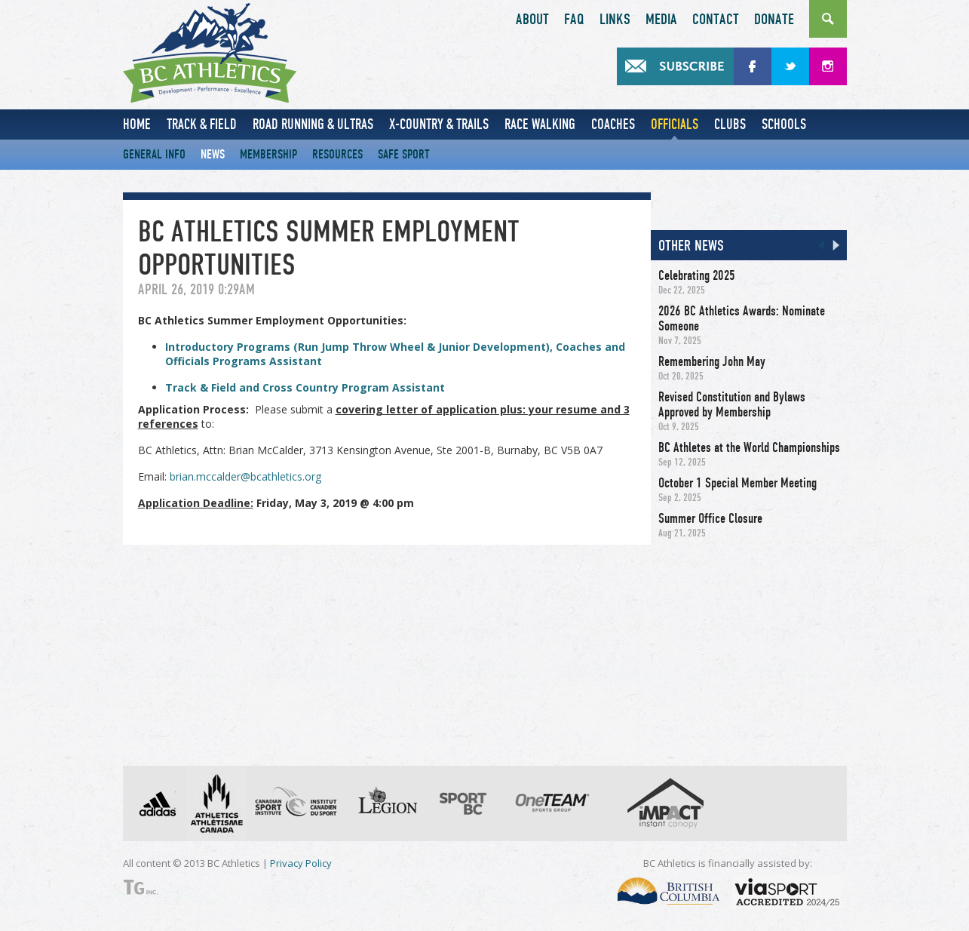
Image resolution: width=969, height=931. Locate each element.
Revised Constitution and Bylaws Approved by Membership (731, 404)
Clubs (730, 124)
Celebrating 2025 (696, 275)
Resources (337, 154)
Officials (674, 124)
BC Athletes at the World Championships (749, 447)
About (532, 19)
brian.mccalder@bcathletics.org (245, 476)
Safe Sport (404, 154)
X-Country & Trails (439, 124)
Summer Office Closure (710, 518)
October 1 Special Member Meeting (737, 482)
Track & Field (202, 124)
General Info (154, 154)
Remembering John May (711, 361)
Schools (784, 124)
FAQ (574, 19)
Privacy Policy (301, 863)
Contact (715, 19)
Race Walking (539, 124)
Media (661, 19)
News (213, 154)
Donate (774, 19)
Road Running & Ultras (313, 124)
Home (137, 124)
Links (614, 19)
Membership (268, 154)
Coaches (613, 124)
